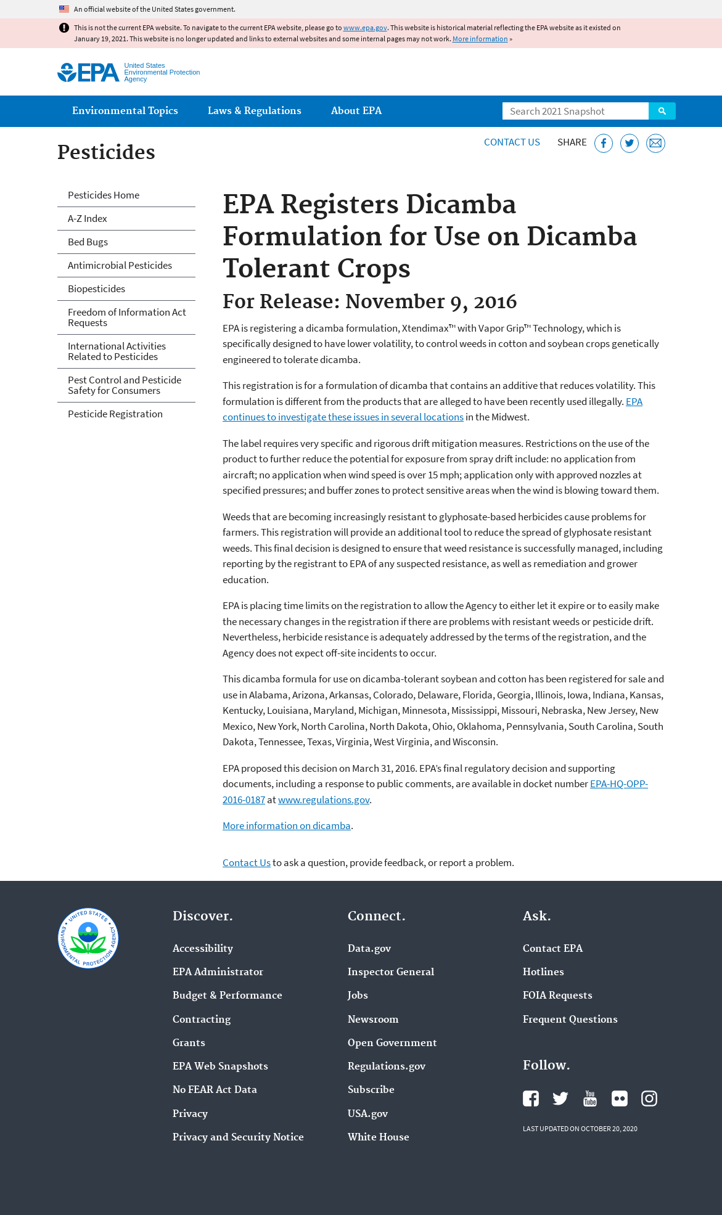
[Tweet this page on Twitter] (629, 143)
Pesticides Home (103, 195)
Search (662, 111)
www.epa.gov (365, 27)
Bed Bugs (88, 241)
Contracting (202, 1020)
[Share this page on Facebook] (603, 143)
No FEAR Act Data (215, 1090)
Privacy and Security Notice (238, 1137)
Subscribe (371, 1090)
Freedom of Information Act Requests (127, 317)
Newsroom (373, 1020)
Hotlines (543, 972)
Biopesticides (96, 288)
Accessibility (203, 949)
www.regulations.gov (323, 799)
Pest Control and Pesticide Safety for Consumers (124, 385)
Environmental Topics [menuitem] (125, 111)
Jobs (358, 996)
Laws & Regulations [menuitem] (255, 111)
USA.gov (368, 1114)
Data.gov (369, 949)
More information (480, 38)
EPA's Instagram (649, 1098)
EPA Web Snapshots (220, 1067)
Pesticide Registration (115, 413)
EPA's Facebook (531, 1098)
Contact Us (512, 142)
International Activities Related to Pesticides (117, 351)
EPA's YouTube (590, 1098)
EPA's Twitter (560, 1098)
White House (378, 1137)
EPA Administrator (218, 972)
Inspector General (391, 972)
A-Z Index (87, 218)
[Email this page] (655, 143)
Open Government (392, 1043)
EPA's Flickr (620, 1098)
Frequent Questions (570, 1020)
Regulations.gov (386, 1067)
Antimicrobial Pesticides (120, 265)
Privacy (190, 1114)
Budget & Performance (227, 996)
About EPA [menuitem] (356, 111)
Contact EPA (553, 949)
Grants (189, 1043)
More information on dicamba (287, 825)
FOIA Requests (558, 996)
